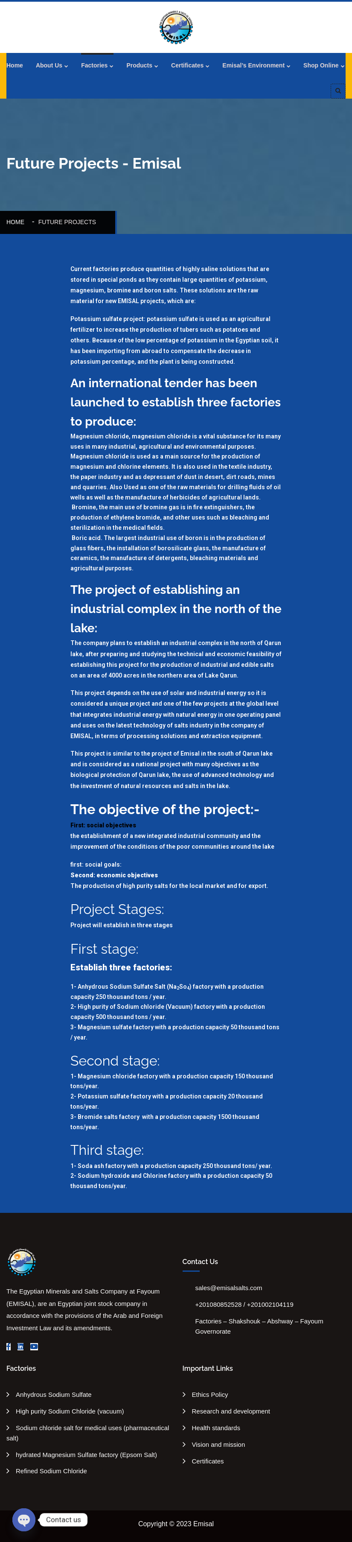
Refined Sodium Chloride (51, 1471)
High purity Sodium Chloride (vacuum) (70, 1411)
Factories (94, 65)
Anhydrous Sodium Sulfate (54, 1394)
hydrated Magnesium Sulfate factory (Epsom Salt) (86, 1454)
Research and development (231, 1411)
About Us (49, 65)
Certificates (187, 65)
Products (139, 65)
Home (14, 65)
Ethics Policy (210, 1394)
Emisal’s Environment (253, 65)
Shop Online (320, 65)
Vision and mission (218, 1444)
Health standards (216, 1427)
